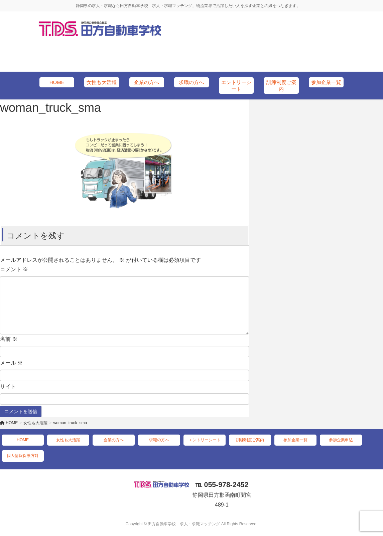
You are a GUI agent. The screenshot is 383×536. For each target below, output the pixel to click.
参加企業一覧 (295, 440)
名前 (8, 339)
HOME (23, 440)
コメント (14, 269)
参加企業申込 (341, 440)
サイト (8, 386)
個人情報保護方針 (23, 455)
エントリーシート (204, 440)
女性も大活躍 (68, 440)
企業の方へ (114, 440)
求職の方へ (159, 440)
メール (11, 363)
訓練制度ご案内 (250, 440)
